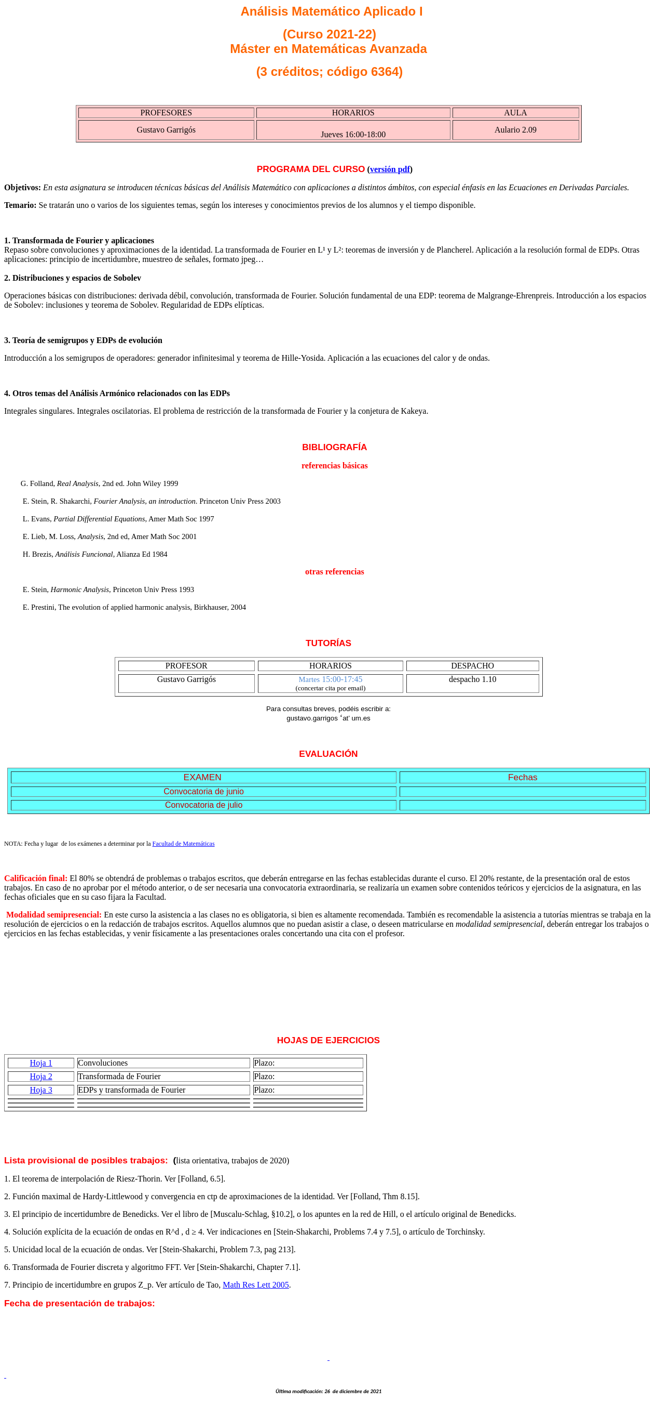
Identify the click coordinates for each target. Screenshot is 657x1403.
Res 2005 (256, 1284)
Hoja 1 (41, 1062)
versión (390, 169)
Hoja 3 (41, 1089)
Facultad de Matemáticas (184, 843)
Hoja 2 (41, 1076)
